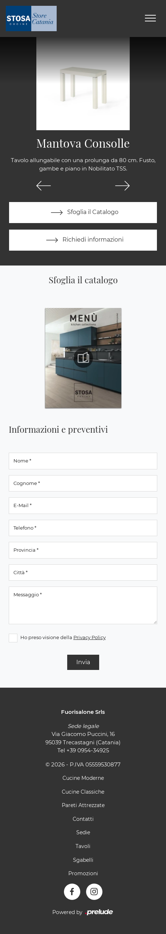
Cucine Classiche (83, 792)
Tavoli (83, 846)
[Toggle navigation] (150, 18)
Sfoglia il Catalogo (83, 212)
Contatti (83, 819)
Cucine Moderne (83, 778)
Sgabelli (83, 860)
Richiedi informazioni (83, 240)
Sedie (83, 832)
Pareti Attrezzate (83, 805)
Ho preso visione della (63, 637)
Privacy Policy (89, 637)
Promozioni (83, 873)
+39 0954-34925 (87, 750)
